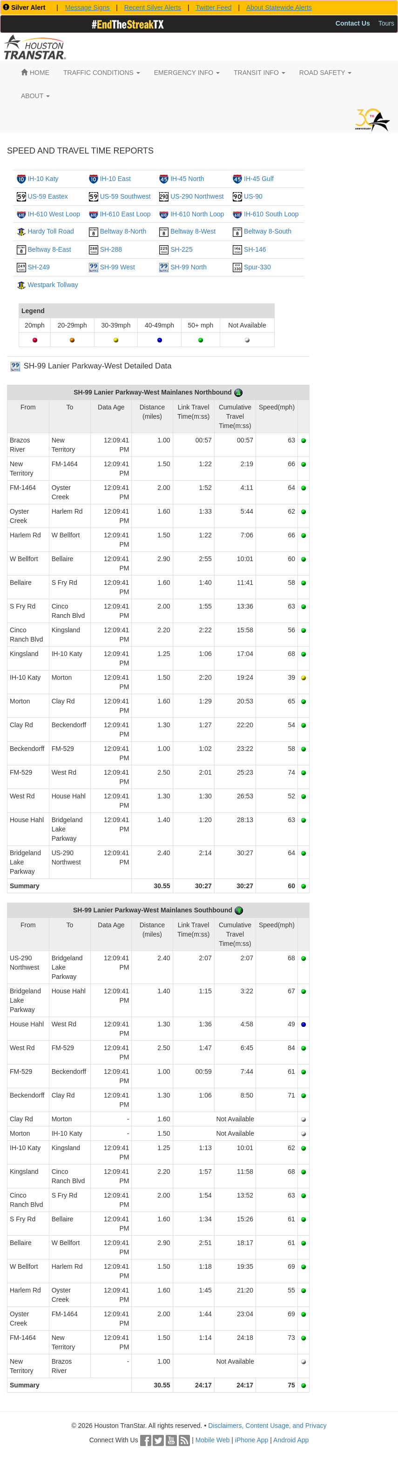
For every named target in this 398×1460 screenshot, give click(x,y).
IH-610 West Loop (53, 214)
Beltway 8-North (123, 231)
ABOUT (35, 96)
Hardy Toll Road (50, 231)
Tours (386, 23)
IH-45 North (187, 178)
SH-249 (38, 267)
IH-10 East (115, 178)
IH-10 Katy (42, 178)
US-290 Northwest (196, 196)
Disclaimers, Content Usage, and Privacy (267, 1425)
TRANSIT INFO (259, 72)
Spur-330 (257, 267)
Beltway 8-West (193, 231)
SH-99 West (117, 267)
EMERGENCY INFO (187, 72)
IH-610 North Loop (197, 214)
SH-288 (111, 249)
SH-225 (181, 249)
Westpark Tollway (52, 284)
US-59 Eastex (47, 196)
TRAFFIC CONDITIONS (101, 72)
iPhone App (252, 1440)
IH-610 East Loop (125, 214)
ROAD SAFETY (325, 72)
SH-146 (255, 249)
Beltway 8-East (49, 249)
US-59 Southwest (125, 196)
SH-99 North (188, 267)
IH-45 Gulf (259, 178)
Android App (291, 1440)
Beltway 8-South (267, 231)
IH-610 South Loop (271, 214)
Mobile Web (213, 1440)
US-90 (253, 196)
